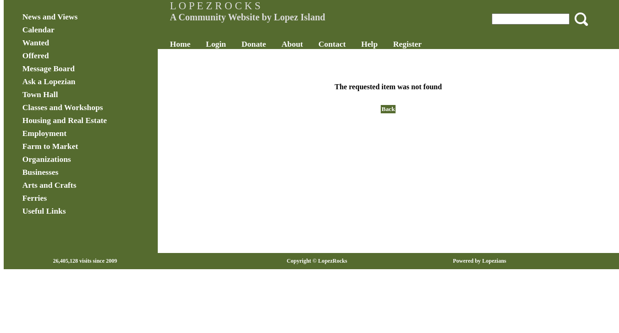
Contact (347, 44)
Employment (75, 133)
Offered (66, 55)
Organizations (77, 159)
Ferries (65, 198)
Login (231, 44)
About (307, 44)
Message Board (79, 68)
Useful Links (75, 211)
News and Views (81, 16)
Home (196, 44)
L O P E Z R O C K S (231, 6)
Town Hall (71, 94)
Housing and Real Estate (95, 120)
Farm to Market (81, 146)
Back (380, 108)
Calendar (69, 29)
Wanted (66, 42)
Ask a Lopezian (79, 81)
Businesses (71, 172)
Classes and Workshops (93, 107)
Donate (269, 44)
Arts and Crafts (80, 185)
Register (423, 44)
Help (385, 44)
